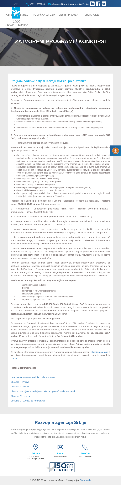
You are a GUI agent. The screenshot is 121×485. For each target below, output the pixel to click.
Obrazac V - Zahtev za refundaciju (28, 400)
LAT (16, 4)
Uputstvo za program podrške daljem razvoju (33, 377)
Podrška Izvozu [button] (44, 14)
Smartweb (85, 480)
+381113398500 (35, 4)
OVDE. (14, 358)
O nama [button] (10, 25)
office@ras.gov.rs (57, 4)
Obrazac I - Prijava (20, 382)
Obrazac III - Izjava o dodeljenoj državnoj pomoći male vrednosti (43, 391)
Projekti (74, 14)
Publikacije (91, 14)
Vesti (62, 14)
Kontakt (24, 25)
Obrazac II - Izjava (20, 386)
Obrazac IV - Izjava (20, 396)
